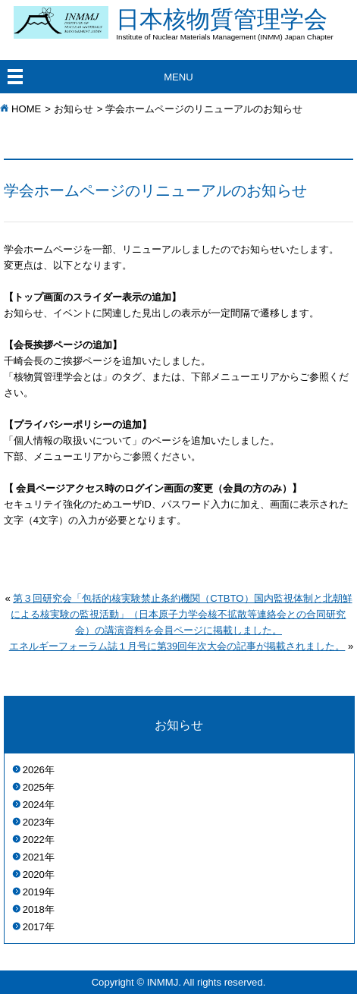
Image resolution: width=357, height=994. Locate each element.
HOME (26, 109)
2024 (34, 804)
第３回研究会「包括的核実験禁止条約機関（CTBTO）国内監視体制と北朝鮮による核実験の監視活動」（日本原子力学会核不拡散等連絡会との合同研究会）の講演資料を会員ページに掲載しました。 (181, 614)
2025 (34, 787)
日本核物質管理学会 (236, 23)
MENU (178, 77)
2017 (34, 927)
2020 (34, 874)
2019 (34, 892)
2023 (34, 822)
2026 (34, 769)
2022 (34, 839)
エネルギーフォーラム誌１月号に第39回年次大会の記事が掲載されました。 (177, 646)
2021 (34, 857)
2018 (34, 909)
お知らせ (73, 109)
